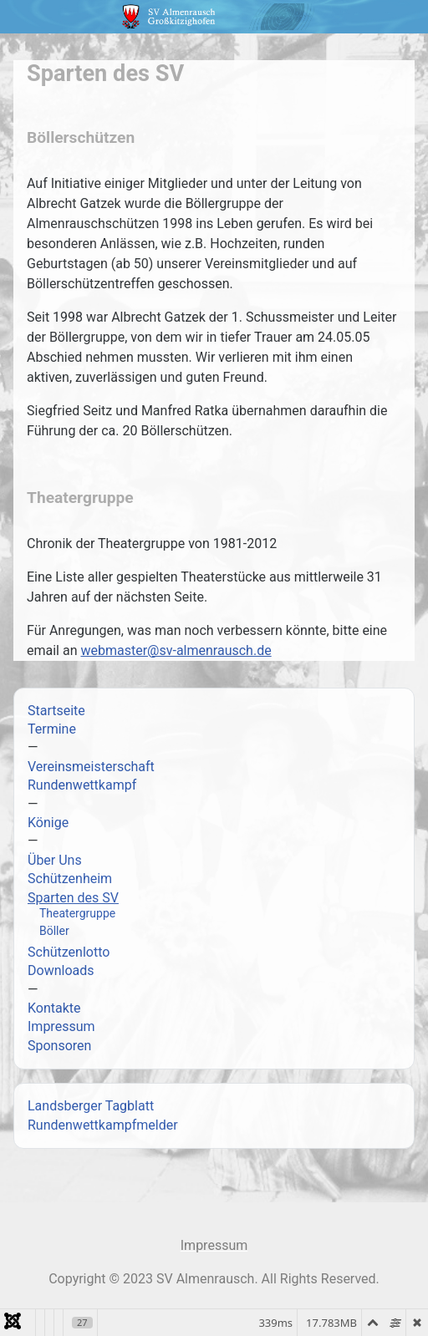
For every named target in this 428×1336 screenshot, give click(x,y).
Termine (52, 729)
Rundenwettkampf (82, 785)
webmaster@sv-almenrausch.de (175, 650)
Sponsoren (59, 1046)
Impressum (61, 1026)
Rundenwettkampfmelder (103, 1125)
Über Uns (55, 860)
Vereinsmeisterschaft (91, 767)
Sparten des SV (73, 898)
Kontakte (54, 1008)
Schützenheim (70, 878)
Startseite (56, 711)
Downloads (61, 970)
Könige (48, 823)
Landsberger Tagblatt (91, 1106)
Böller (54, 930)
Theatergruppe (77, 913)
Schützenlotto (69, 952)
